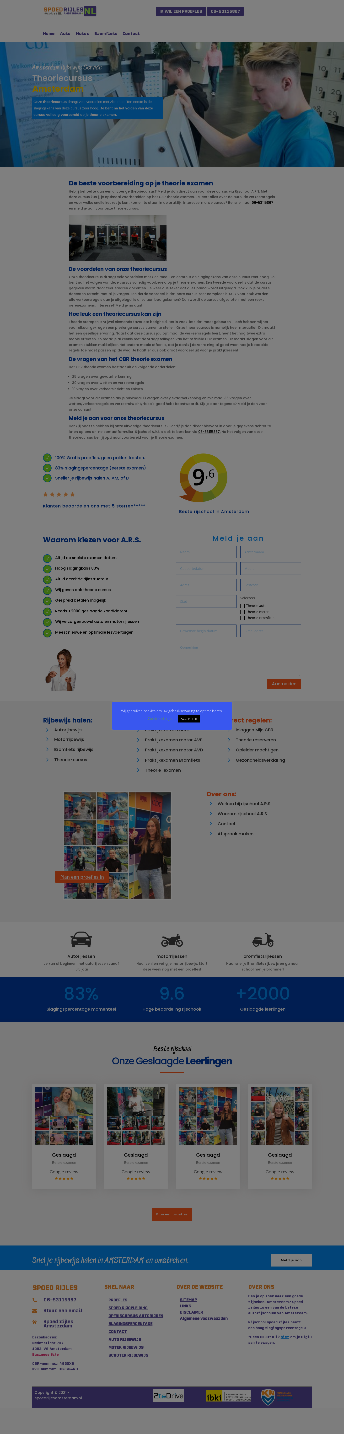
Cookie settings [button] (160, 718)
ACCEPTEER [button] (189, 719)
